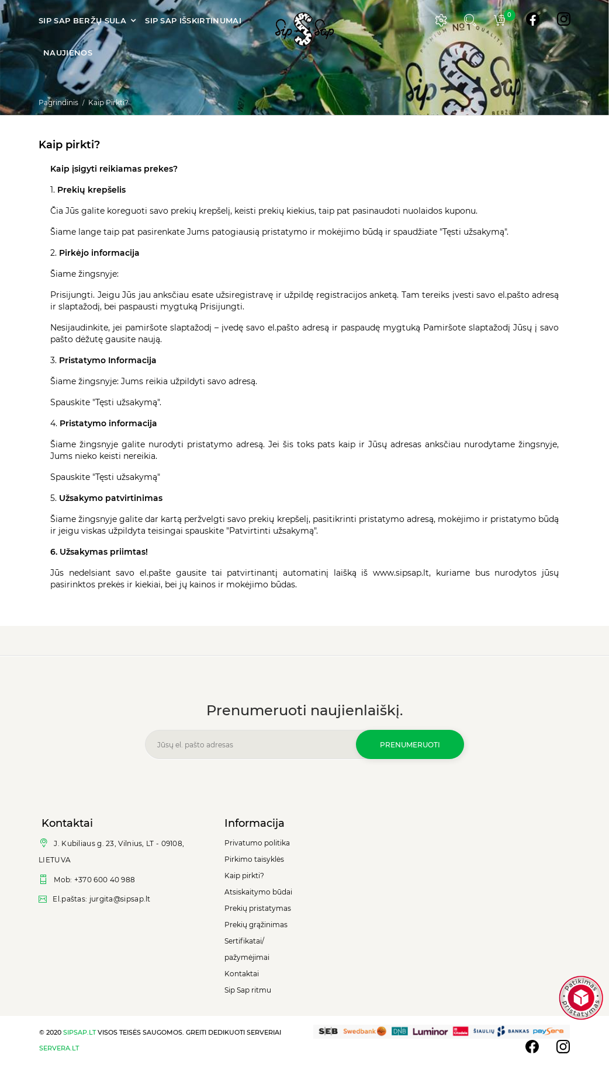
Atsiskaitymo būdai (258, 892)
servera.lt (59, 1048)
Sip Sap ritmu (247, 990)
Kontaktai (241, 973)
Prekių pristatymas (257, 908)
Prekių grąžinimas (256, 924)
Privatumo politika (257, 842)
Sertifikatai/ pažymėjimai (246, 949)
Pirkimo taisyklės (254, 859)
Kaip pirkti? (244, 875)
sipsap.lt (79, 1032)
